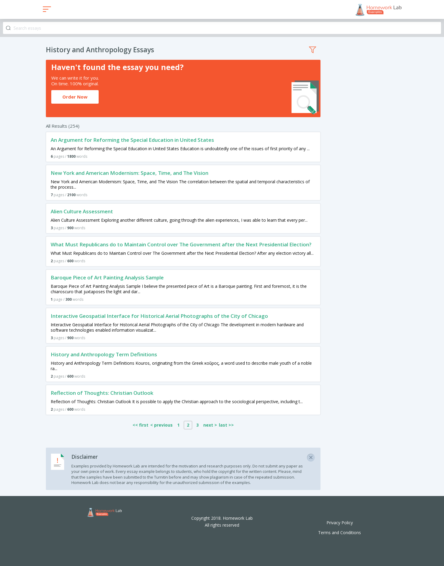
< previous (161, 425)
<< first (140, 425)
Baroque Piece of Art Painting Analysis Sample (107, 277)
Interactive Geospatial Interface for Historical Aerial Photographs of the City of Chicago (159, 315)
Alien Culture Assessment (82, 211)
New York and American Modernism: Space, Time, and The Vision (129, 172)
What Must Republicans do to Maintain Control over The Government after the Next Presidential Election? (181, 244)
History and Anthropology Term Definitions (104, 354)
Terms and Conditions (339, 532)
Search (8, 28)
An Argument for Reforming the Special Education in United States (132, 139)
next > (210, 425)
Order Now (75, 97)
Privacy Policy (339, 522)
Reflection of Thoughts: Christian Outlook (102, 392)
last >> (226, 425)
